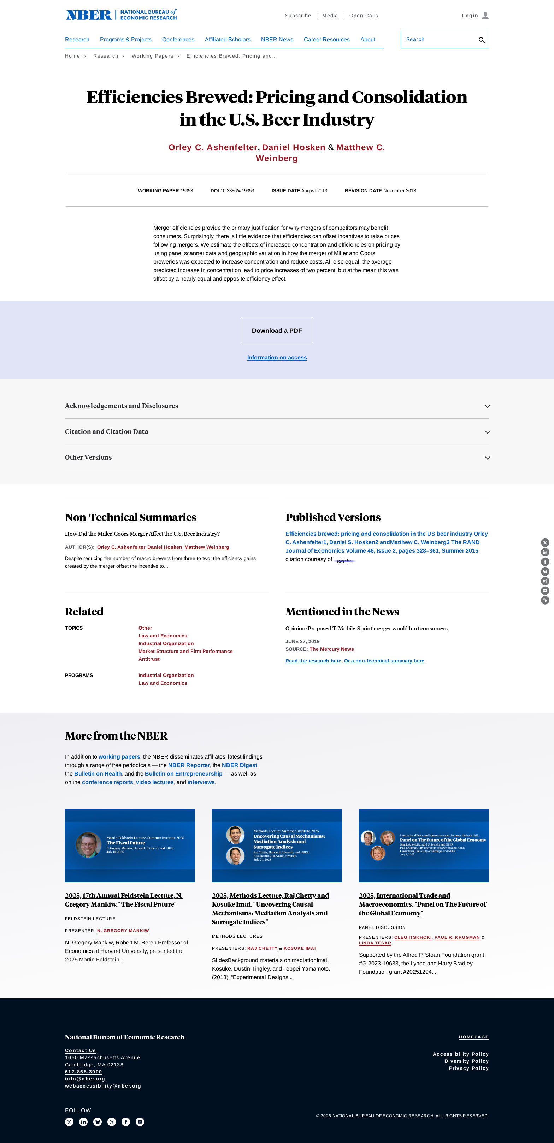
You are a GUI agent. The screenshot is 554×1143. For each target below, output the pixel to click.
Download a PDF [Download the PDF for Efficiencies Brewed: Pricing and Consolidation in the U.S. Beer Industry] (277, 330)
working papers (119, 757)
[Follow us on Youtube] (140, 1122)
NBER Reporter (189, 765)
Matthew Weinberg (206, 547)
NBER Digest (239, 765)
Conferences (178, 39)
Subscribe (298, 15)
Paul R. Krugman (457, 937)
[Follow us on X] (69, 1122)
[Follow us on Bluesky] (97, 1122)
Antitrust (149, 659)
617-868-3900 (83, 1071)
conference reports (107, 782)
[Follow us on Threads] (111, 1122)
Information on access (277, 357)
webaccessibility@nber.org (103, 1086)
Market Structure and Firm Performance (185, 651)
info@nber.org (85, 1079)
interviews (201, 782)
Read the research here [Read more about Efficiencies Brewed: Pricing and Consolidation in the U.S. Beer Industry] (313, 661)
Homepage (474, 1037)
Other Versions (88, 457)
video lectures (155, 782)
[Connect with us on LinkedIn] (83, 1122)
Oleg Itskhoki (413, 937)
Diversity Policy (466, 1061)
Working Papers (153, 56)
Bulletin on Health (98, 774)
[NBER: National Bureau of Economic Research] (127, 19)
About (367, 39)
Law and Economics (162, 635)
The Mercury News (332, 649)
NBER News (277, 39)
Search (415, 39)
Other (145, 628)
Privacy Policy (469, 1068)
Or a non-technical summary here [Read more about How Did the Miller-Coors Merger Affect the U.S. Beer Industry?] (384, 661)
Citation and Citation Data (106, 431)
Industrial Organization (166, 643)
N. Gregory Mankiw (123, 930)
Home (72, 56)
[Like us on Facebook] (126, 1122)
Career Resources (327, 39)
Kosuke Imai (300, 948)
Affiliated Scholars (228, 39)
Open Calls (364, 15)
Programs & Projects (126, 39)
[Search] (482, 41)
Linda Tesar (375, 943)
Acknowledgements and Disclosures (121, 405)
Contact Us (80, 1050)
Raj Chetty (262, 948)
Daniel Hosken (294, 147)
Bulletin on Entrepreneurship (184, 774)
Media (330, 15)
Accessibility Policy (461, 1054)
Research (77, 39)
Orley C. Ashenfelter (213, 147)
